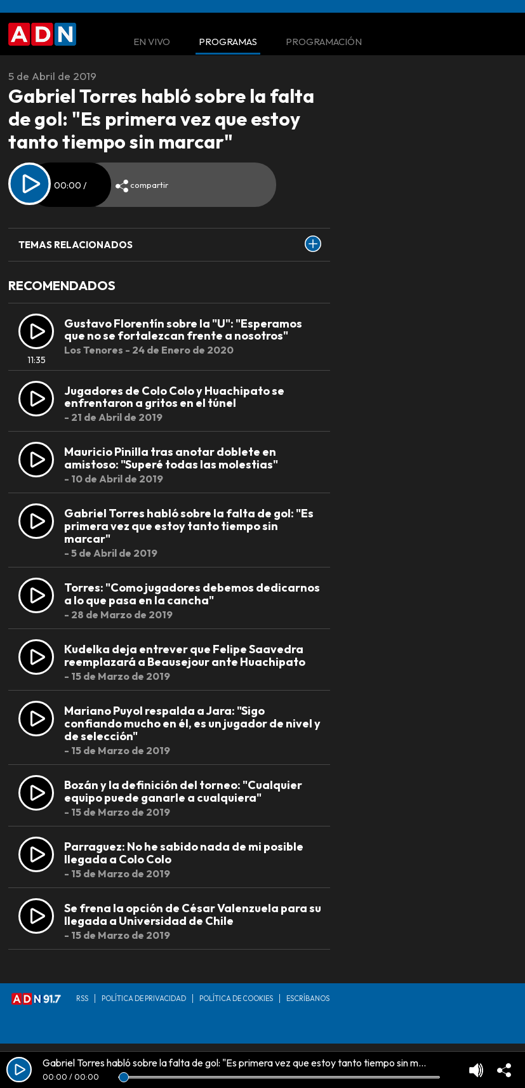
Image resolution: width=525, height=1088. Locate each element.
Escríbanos (307, 998)
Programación (324, 42)
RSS (82, 998)
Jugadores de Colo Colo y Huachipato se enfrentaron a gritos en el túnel (174, 397)
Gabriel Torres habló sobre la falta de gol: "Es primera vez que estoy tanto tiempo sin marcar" (189, 526)
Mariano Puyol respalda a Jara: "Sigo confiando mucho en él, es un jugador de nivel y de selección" (192, 723)
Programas (228, 42)
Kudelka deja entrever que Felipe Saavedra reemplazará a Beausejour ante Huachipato (184, 655)
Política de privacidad (144, 998)
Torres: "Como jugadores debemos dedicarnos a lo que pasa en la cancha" (192, 593)
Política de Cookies (236, 998)
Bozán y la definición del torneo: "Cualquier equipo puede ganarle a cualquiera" (183, 791)
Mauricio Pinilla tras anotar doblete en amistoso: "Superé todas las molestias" (171, 458)
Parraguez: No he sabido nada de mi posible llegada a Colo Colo (183, 852)
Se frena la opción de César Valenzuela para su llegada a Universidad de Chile (192, 914)
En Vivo (151, 42)
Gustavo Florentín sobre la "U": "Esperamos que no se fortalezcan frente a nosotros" (183, 329)
